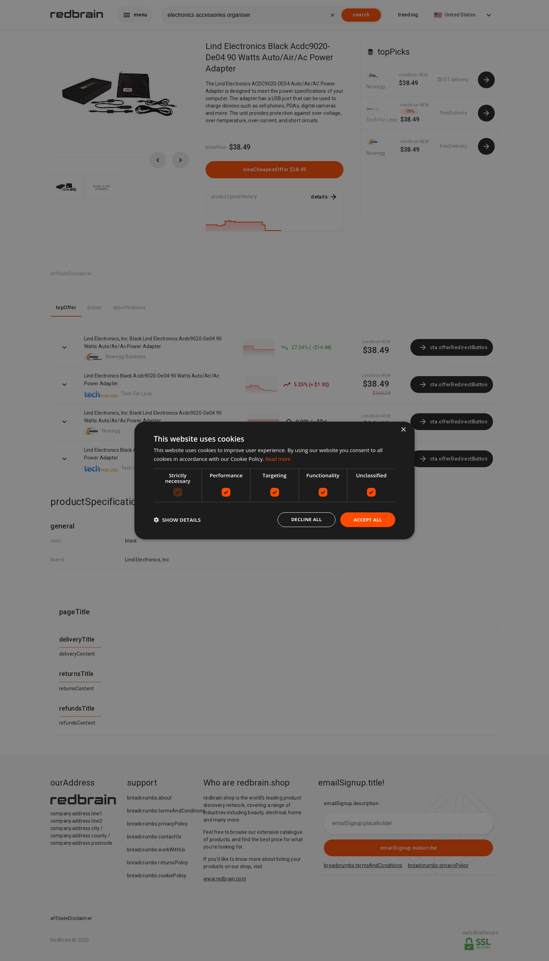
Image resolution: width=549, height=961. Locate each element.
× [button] (403, 429)
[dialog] (274, 480)
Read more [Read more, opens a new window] (278, 458)
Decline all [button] (304, 519)
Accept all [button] (367, 519)
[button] (177, 520)
